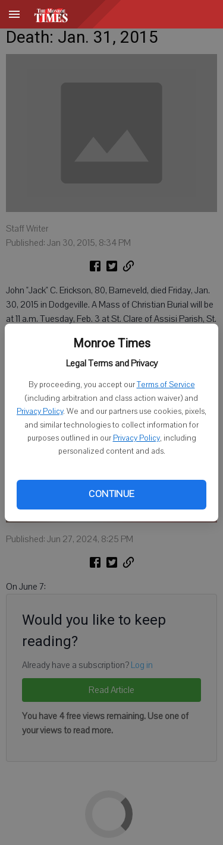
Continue (111, 494)
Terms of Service (166, 384)
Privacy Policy (40, 411)
